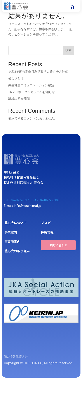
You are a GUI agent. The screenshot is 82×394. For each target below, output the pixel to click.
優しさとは (16, 78)
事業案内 (10, 232)
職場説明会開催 (19, 98)
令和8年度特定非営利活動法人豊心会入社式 (38, 71)
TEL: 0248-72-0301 (17, 200)
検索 (68, 50)
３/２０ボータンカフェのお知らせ (31, 92)
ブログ (46, 222)
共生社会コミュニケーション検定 (31, 85)
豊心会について (15, 222)
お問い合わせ (58, 245)
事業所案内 (12, 241)
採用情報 (47, 232)
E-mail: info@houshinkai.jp (22, 205)
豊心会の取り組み (17, 250)
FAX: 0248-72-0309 (46, 200)
